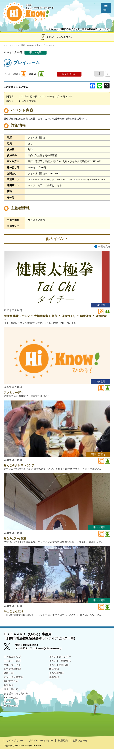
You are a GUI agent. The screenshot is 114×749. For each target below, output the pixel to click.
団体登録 (54, 668)
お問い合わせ (80, 740)
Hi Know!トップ (12, 656)
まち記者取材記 (12, 668)
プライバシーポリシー (41, 740)
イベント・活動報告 (60, 660)
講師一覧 (8, 673)
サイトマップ (11, 705)
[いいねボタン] (99, 74)
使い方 (7, 701)
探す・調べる (11, 689)
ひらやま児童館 (33, 45)
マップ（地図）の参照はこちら (45, 185)
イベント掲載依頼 (59, 665)
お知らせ (8, 685)
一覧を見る (104, 246)
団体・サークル (12, 665)
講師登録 (54, 677)
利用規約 (63, 740)
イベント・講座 (18, 45)
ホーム (6, 45)
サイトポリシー (14, 740)
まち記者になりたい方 (16, 693)
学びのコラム (11, 681)
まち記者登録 (56, 673)
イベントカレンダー (60, 656)
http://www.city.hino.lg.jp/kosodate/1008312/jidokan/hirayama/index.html (67, 179)
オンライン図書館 (13, 677)
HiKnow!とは (11, 697)
